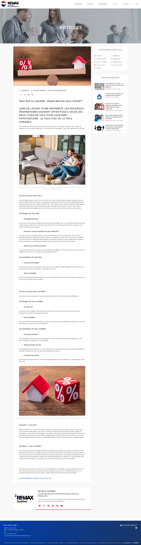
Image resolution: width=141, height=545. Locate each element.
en (137, 4)
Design (97, 68)
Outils (115, 4)
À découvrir (100, 59)
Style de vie (116, 65)
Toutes (98, 56)
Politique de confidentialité (88, 542)
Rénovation (116, 62)
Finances (24, 90)
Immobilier (116, 59)
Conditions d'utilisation (105, 542)
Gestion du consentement (121, 542)
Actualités (99, 65)
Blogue (90, 4)
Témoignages (103, 4)
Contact (126, 4)
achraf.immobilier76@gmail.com (20, 535)
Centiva (135, 542)
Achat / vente (100, 62)
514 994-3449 (11, 533)
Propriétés (78, 4)
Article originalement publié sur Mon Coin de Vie (35, 478)
